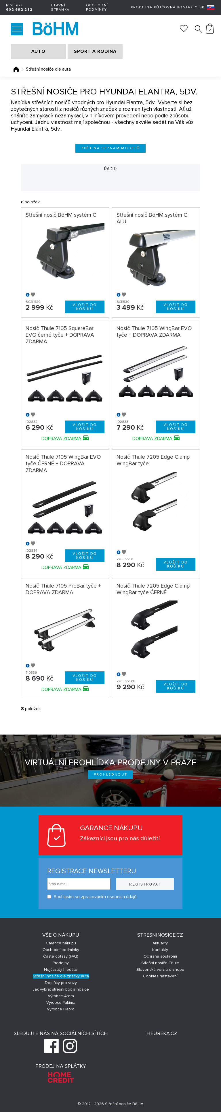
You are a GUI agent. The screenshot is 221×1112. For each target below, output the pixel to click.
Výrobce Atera (61, 995)
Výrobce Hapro (61, 1009)
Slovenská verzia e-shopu (160, 969)
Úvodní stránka (16, 69)
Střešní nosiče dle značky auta (61, 976)
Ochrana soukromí (160, 956)
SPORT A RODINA (95, 51)
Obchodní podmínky (97, 7)
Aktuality (160, 943)
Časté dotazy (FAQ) (60, 956)
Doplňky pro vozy (61, 982)
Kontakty (187, 7)
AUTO (38, 51)
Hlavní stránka (60, 7)
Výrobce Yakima (60, 1002)
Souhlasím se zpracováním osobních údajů (91, 897)
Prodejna (141, 7)
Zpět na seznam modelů (110, 148)
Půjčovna (165, 7)
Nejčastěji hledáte (60, 969)
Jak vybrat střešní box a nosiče (61, 989)
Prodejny (61, 962)
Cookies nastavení (160, 976)
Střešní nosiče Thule (160, 962)
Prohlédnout (110, 774)
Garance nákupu (61, 943)
